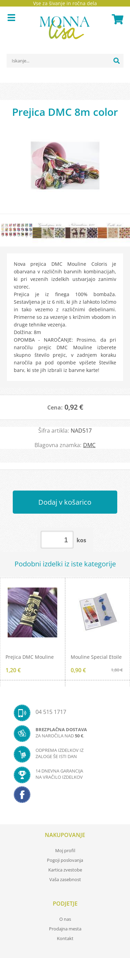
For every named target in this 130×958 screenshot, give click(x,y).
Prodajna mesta (65, 929)
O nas (65, 919)
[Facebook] (65, 796)
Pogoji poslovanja (65, 860)
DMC (89, 445)
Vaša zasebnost (65, 879)
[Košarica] (116, 19)
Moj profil (65, 850)
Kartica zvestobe (65, 870)
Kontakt (65, 938)
